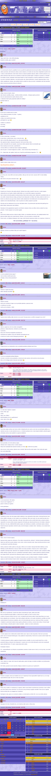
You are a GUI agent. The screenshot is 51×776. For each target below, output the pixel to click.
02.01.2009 (13, 24)
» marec (2, 743)
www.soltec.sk (34, 774)
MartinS (33, 768)
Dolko (33, 724)
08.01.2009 (19, 24)
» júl (1, 752)
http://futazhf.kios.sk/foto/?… (7, 165)
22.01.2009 (31, 24)
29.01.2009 (37, 24)
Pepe (33, 733)
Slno (33, 731)
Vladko (33, 721)
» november (2, 760)
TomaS (33, 722)
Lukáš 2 (31, 744)
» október (2, 758)
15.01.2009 (25, 24)
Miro (33, 726)
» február (2, 741)
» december (2, 762)
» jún (1, 750)
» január (2, 739)
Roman (33, 728)
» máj (1, 748)
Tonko (31, 741)
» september (3, 756)
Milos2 (33, 729)
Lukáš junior (32, 739)
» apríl (1, 745)
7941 (35, 16)
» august (2, 754)
